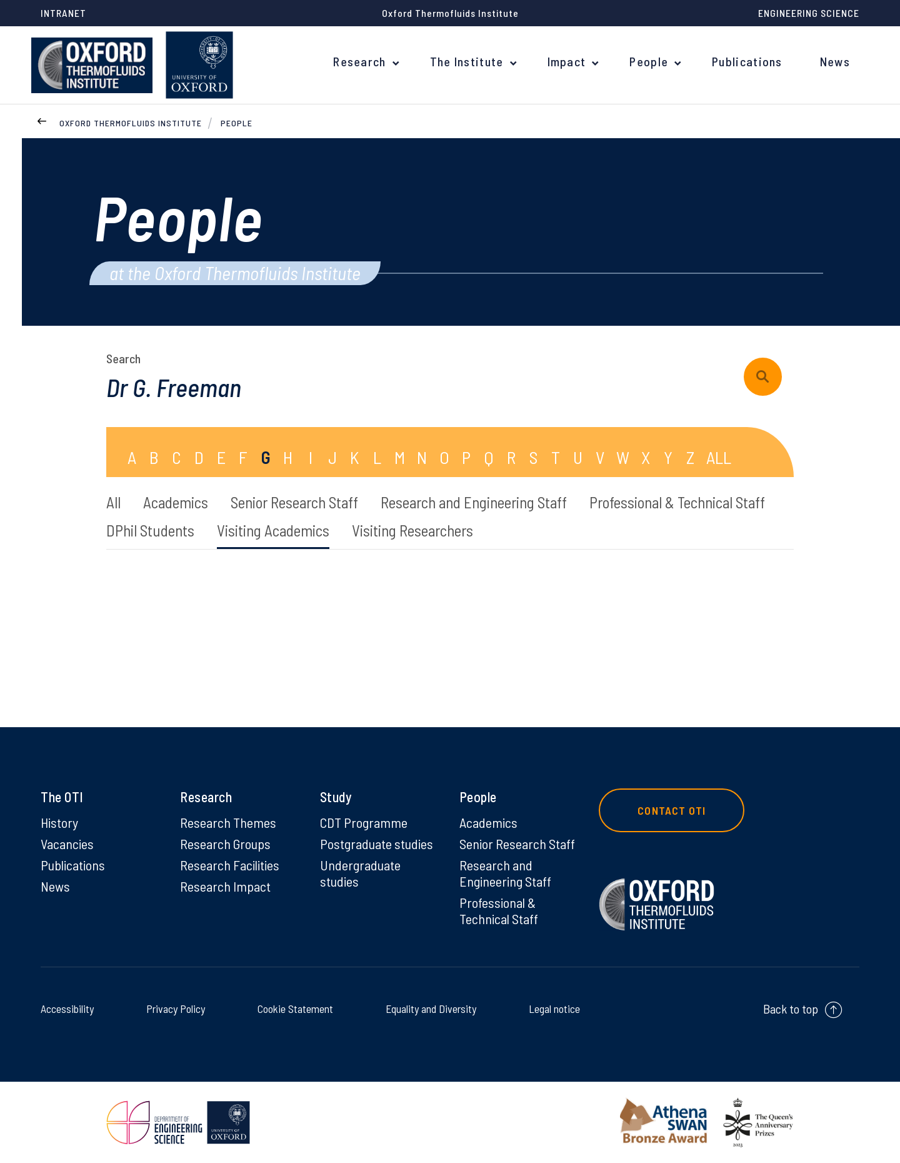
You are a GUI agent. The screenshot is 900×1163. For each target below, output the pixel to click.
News (835, 61)
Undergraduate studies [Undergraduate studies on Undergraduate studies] (360, 873)
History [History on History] (59, 822)
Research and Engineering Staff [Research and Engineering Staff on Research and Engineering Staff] (505, 873)
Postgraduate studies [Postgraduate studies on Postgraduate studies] (376, 843)
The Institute (467, 61)
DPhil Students (150, 530)
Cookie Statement (291, 1007)
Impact (567, 61)
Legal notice (551, 1007)
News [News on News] (55, 886)
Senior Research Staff (294, 502)
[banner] (91, 65)
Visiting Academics (273, 530)
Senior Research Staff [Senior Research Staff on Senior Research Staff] (517, 843)
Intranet (63, 13)
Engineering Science (808, 13)
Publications (747, 61)
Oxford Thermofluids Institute (130, 123)
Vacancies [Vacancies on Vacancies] (67, 843)
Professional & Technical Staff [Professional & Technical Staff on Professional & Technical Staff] (498, 910)
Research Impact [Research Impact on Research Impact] (225, 886)
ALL (718, 457)
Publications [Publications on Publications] (73, 865)
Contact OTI (672, 810)
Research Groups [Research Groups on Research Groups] (225, 843)
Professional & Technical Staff (677, 502)
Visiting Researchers (412, 530)
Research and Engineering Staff (474, 502)
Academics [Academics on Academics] (488, 822)
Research (359, 61)
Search (123, 358)
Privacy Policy (174, 1007)
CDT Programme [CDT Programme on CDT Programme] (364, 822)
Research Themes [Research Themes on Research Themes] (228, 822)
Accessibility (70, 1007)
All (113, 502)
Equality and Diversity (428, 1007)
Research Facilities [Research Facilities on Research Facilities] (229, 865)
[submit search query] (763, 377)
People (648, 61)
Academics (175, 502)
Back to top (790, 1008)
